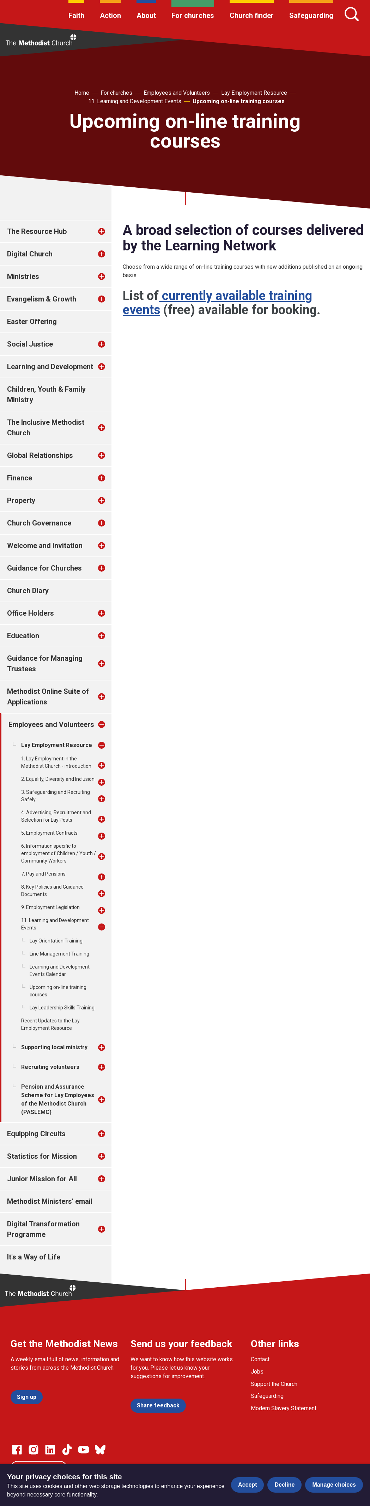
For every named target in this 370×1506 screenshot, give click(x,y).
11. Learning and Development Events (134, 101)
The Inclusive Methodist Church (45, 427)
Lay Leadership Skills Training (62, 1007)
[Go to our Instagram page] (33, 1449)
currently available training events (217, 302)
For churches (192, 15)
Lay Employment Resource (254, 92)
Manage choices (334, 1485)
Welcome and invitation (45, 545)
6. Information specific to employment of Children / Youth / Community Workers (58, 853)
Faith (76, 15)
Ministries (23, 276)
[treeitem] (109, 231)
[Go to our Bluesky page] (100, 1449)
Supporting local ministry (54, 1047)
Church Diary (28, 590)
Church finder (252, 15)
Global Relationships (40, 455)
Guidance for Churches (44, 568)
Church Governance (39, 523)
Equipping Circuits (36, 1134)
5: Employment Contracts (49, 833)
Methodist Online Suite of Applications (48, 696)
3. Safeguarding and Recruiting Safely (55, 795)
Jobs (257, 1371)
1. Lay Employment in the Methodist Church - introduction (56, 762)
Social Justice (30, 344)
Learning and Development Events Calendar (60, 970)
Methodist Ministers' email (49, 1201)
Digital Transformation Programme (43, 1229)
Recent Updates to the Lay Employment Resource (50, 1024)
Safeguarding (311, 15)
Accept (247, 1485)
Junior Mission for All (42, 1179)
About (146, 15)
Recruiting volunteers (50, 1067)
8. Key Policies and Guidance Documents (52, 890)
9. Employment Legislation (50, 907)
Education (23, 635)
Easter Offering (32, 321)
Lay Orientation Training (56, 941)
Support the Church (274, 1384)
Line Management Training (59, 954)
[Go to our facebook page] (17, 1449)
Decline (284, 1485)
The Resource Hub (37, 231)
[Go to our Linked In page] (50, 1449)
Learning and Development (50, 366)
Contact (260, 1359)
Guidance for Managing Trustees (45, 663)
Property (21, 500)
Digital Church (30, 254)
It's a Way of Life (33, 1257)
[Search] (352, 14)
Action (110, 15)
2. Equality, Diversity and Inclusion (58, 779)
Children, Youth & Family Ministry (46, 394)
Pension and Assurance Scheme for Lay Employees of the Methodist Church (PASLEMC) (57, 1099)
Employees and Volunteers (177, 92)
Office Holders (30, 613)
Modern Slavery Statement (283, 1408)
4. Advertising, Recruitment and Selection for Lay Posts (56, 816)
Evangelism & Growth (41, 299)
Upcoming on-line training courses (239, 101)
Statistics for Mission (42, 1156)
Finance (19, 478)
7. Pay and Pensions (43, 874)
